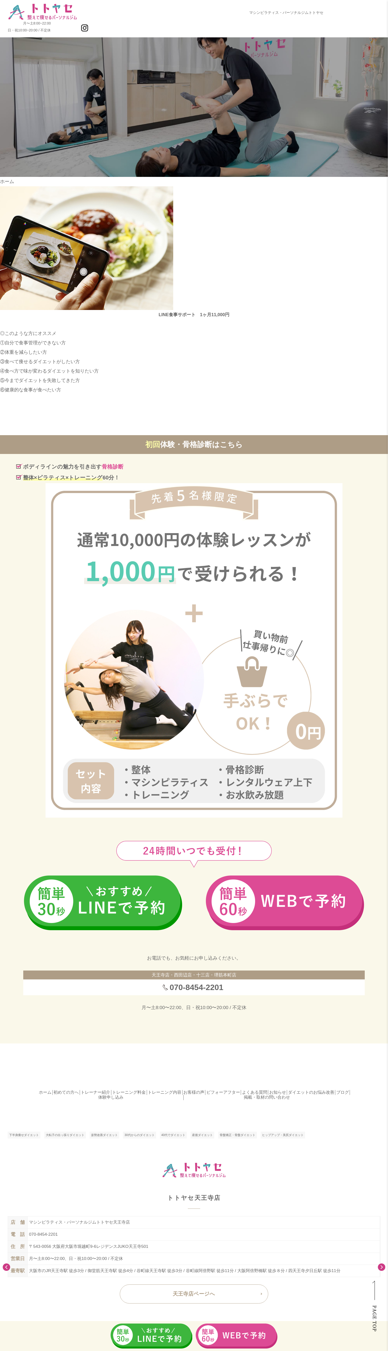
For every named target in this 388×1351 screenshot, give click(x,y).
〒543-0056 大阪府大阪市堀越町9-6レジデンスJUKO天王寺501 (88, 1246)
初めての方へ (66, 1092)
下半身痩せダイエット (24, 1135)
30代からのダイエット (139, 1135)
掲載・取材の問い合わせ (267, 1097)
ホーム (7, 181)
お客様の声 (193, 1092)
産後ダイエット (202, 1135)
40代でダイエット (173, 1135)
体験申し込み (110, 1097)
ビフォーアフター (223, 1092)
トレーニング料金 (129, 1092)
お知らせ (277, 1092)
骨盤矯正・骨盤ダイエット (237, 1135)
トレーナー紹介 (95, 1092)
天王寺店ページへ (194, 1294)
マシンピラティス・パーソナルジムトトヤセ (286, 12)
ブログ (342, 1092)
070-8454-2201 (196, 987)
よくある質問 (254, 1092)
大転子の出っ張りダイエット (65, 1135)
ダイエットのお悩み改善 (311, 1092)
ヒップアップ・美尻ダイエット (283, 1135)
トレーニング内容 (164, 1092)
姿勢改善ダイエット (104, 1135)
